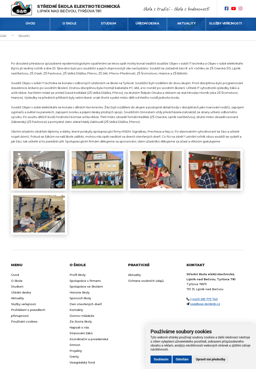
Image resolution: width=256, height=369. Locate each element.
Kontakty (76, 310)
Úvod (30, 23)
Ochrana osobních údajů (146, 280)
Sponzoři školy (80, 298)
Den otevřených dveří (86, 304)
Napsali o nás (79, 327)
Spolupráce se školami (86, 286)
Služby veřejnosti (225, 23)
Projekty (76, 350)
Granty (74, 356)
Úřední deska (147, 23)
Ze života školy (81, 321)
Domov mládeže (82, 315)
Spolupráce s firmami (85, 280)
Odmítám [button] (182, 359)
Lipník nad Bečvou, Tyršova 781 (78, 8)
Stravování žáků (81, 333)
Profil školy (78, 275)
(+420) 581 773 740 (204, 299)
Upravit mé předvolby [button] (210, 359)
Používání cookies (24, 321)
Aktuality (186, 23)
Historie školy (80, 292)
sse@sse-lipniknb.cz (205, 304)
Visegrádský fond (82, 362)
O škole (69, 23)
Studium (108, 23)
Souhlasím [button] (161, 359)
